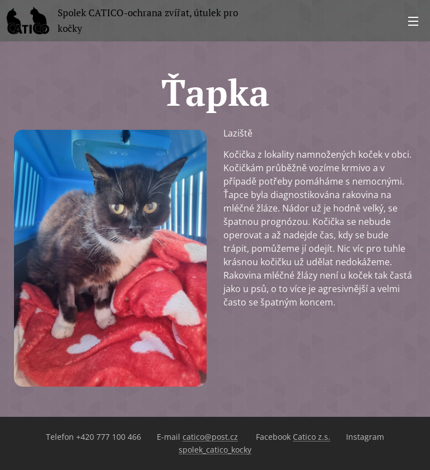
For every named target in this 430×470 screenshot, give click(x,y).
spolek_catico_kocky (215, 449)
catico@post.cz (210, 436)
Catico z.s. (311, 436)
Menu (413, 21)
